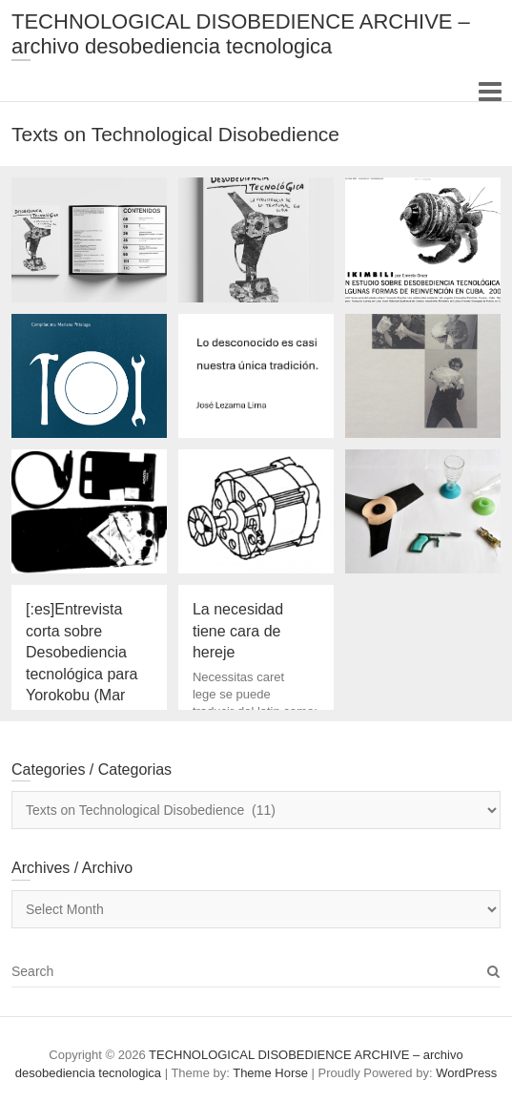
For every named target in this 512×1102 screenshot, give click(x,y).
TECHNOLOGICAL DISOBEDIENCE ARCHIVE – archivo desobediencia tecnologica (240, 34)
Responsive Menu (490, 91)
